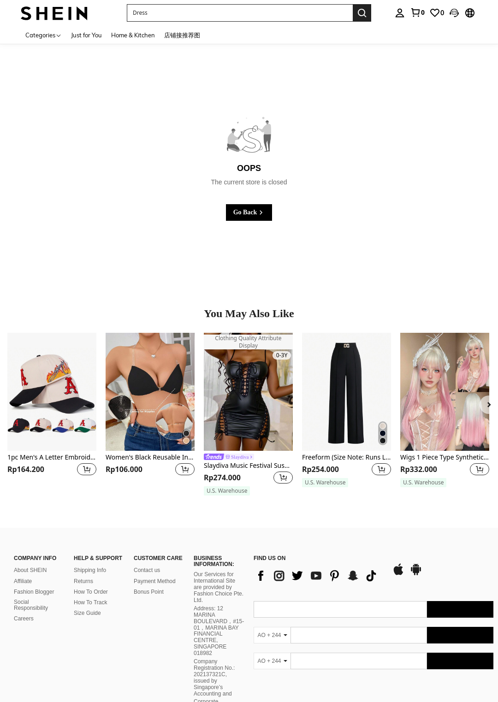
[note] (227, 491)
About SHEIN (30, 570)
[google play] (415, 574)
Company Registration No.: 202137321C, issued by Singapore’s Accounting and (214, 677)
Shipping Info (90, 570)
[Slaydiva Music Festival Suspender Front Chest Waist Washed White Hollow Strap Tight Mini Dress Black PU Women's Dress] (248, 392)
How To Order (91, 592)
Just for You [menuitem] (86, 35)
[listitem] (51, 414)
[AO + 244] (272, 635)
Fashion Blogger (34, 592)
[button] (240, 13)
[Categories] (43, 35)
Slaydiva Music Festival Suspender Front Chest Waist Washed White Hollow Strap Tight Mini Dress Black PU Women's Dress (248, 466)
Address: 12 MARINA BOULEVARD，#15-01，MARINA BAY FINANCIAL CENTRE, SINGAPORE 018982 (219, 630)
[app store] (398, 574)
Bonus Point (149, 592)
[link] (417, 12)
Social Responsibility (31, 605)
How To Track (90, 602)
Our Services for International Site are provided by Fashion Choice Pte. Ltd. (218, 587)
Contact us (147, 570)
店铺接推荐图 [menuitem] (182, 35)
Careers (24, 618)
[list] (318, 576)
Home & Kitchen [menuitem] (133, 35)
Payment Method (155, 581)
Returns (83, 581)
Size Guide (87, 613)
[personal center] (399, 12)
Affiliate (23, 581)
